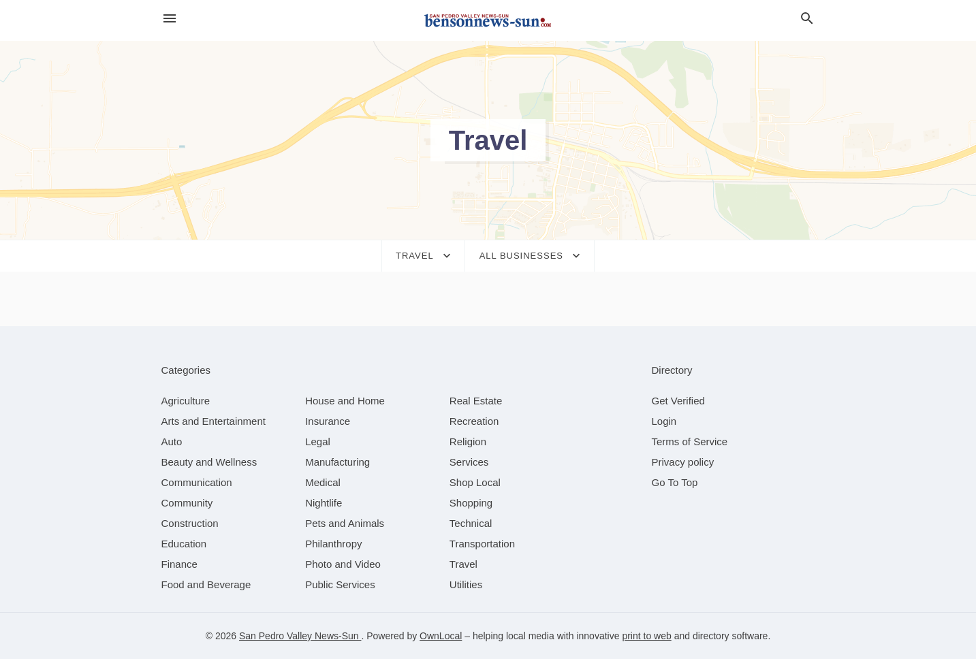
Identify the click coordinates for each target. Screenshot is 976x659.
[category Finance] (179, 564)
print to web (646, 635)
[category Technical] (471, 523)
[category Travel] (463, 564)
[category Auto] (172, 441)
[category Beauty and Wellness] (209, 462)
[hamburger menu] (169, 18)
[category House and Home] (345, 400)
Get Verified (678, 400)
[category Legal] (317, 441)
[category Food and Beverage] (206, 584)
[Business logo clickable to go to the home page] (488, 20)
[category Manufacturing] (337, 462)
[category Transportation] (482, 543)
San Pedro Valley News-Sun (300, 635)
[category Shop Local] (475, 482)
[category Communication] (196, 482)
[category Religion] (468, 441)
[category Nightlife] (323, 503)
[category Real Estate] (476, 400)
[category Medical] (323, 482)
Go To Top (675, 482)
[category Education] (184, 543)
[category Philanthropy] (333, 543)
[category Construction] (190, 523)
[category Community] (187, 503)
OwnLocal (441, 635)
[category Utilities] (466, 584)
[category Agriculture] (185, 400)
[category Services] (469, 462)
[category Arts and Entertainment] (213, 421)
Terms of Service (690, 441)
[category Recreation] (474, 421)
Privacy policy (683, 462)
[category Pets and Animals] (344, 523)
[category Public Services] (340, 584)
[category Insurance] (327, 421)
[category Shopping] (471, 503)
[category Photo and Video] (343, 564)
